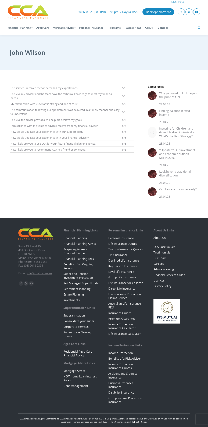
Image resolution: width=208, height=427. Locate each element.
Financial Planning (75, 238)
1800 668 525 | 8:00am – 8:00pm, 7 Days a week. (107, 12)
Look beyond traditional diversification (175, 173)
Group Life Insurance (122, 277)
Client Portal (177, 1)
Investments (71, 300)
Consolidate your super (78, 321)
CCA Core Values (164, 247)
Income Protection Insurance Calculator (122, 326)
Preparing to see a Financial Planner (75, 251)
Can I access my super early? (178, 189)
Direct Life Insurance (121, 288)
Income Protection (120, 353)
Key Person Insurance (122, 266)
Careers (158, 264)
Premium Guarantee (121, 319)
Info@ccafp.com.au (120, 421)
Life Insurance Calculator (124, 334)
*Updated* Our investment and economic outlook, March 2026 (177, 154)
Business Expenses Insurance (120, 385)
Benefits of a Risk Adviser (124, 358)
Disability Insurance (121, 392)
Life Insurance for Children (125, 283)
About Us (159, 238)
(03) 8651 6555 (37, 262)
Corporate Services (76, 327)
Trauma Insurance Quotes (125, 249)
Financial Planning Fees (78, 259)
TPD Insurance (118, 255)
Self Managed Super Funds (80, 283)
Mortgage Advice (74, 371)
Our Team (160, 258)
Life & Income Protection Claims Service (124, 296)
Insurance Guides (119, 313)
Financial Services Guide (169, 275)
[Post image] (152, 97)
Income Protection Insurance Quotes (120, 366)
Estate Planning (73, 294)
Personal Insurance (121, 238)
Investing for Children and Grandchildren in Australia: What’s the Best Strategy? (177, 132)
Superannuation (74, 315)
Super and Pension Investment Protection (78, 276)
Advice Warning (163, 269)
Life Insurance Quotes (122, 244)
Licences (159, 280)
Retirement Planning (77, 289)
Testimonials (161, 252)
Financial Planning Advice (79, 244)
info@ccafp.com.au (39, 273)
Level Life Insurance (121, 272)
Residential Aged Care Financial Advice (77, 353)
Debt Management (75, 386)
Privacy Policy (162, 286)
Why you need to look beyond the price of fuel (178, 95)
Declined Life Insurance (123, 260)
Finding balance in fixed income (174, 113)
